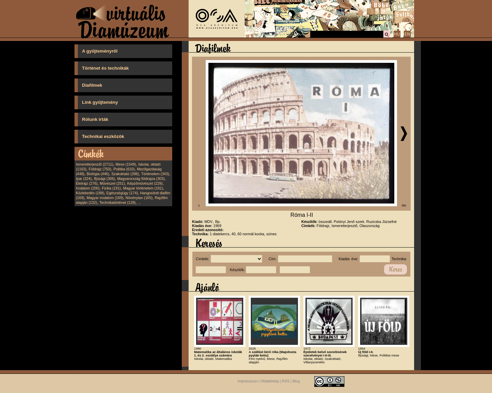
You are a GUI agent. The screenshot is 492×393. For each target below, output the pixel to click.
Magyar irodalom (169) (105, 198)
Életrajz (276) (86, 183)
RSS (286, 381)
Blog (296, 381)
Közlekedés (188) (90, 193)
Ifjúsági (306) (104, 179)
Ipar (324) (84, 179)
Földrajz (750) (99, 169)
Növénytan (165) (138, 198)
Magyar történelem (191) (143, 188)
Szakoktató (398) (125, 174)
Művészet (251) (112, 183)
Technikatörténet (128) (117, 202)
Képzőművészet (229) (145, 183)
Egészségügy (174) (122, 193)
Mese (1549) (125, 164)
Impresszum (248, 381)
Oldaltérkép (269, 381)
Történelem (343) (155, 174)
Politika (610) (124, 169)
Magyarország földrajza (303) (141, 179)
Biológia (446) (98, 174)
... (139, 202)
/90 (404, 205)
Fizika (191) (111, 188)
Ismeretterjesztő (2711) (94, 164)
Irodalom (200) (87, 188)
